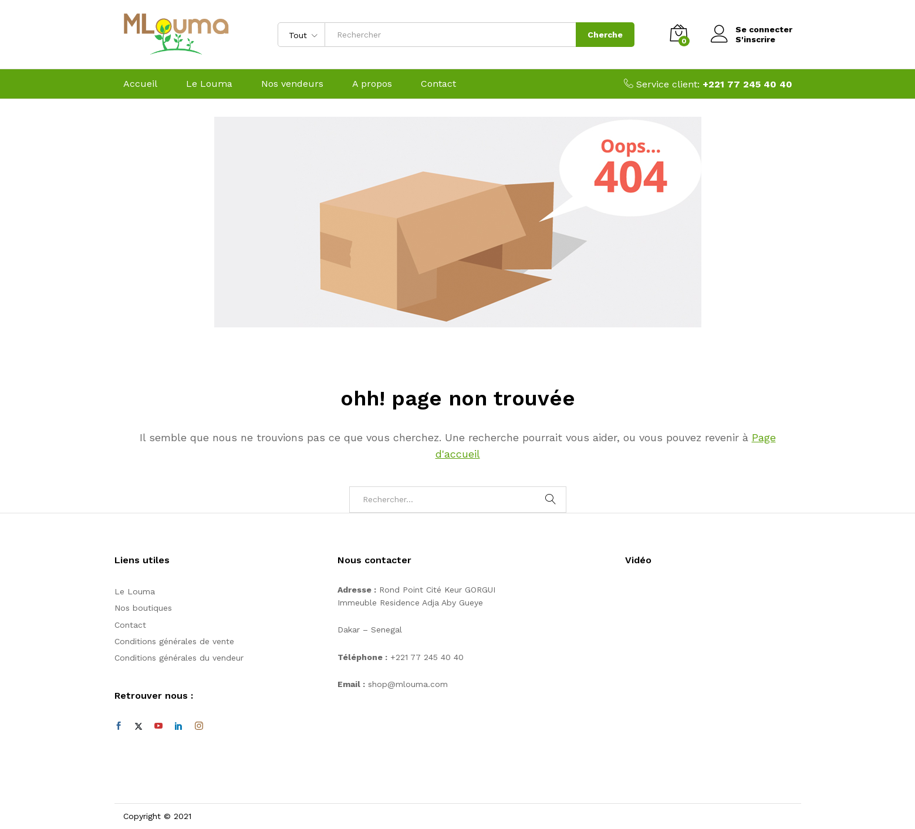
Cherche (605, 34)
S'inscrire (755, 39)
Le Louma (209, 84)
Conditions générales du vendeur (179, 657)
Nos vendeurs (292, 84)
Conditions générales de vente (174, 641)
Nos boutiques (143, 608)
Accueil (140, 84)
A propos (372, 84)
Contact (438, 84)
